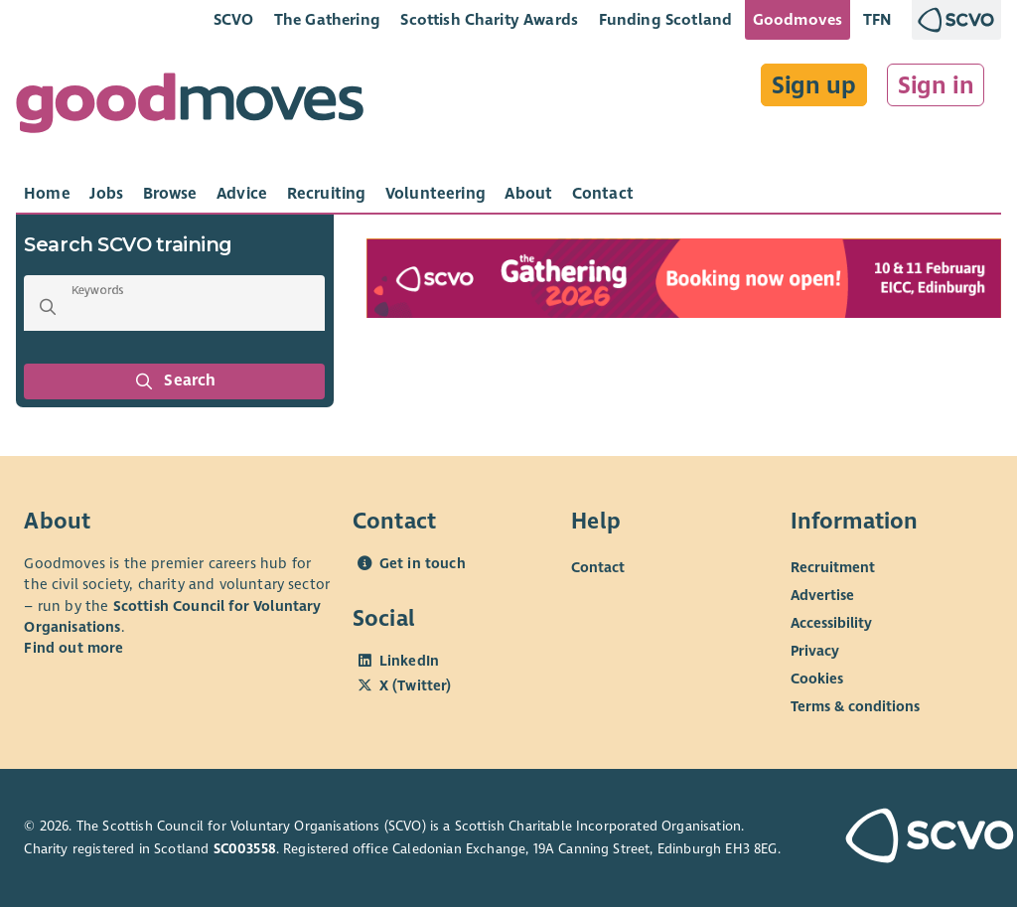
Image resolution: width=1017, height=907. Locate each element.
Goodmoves (797, 19)
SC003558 (245, 848)
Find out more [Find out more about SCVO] (73, 648)
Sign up (814, 85)
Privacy (815, 651)
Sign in (936, 85)
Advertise (822, 595)
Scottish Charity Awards (489, 19)
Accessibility (831, 623)
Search (175, 381)
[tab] (47, 194)
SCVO (234, 19)
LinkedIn (409, 661)
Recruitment (833, 567)
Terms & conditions (855, 706)
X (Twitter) (415, 685)
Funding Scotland (666, 19)
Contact (598, 567)
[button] (48, 307)
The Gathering (327, 19)
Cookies (817, 678)
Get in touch (422, 563)
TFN (877, 19)
